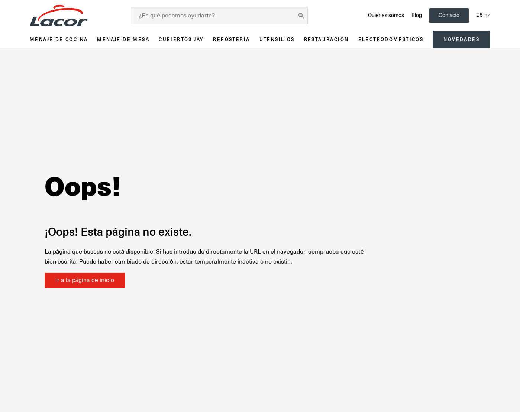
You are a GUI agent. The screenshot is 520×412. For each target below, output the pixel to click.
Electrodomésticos (391, 39)
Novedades (461, 39)
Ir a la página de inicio (84, 280)
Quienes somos (386, 15)
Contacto (449, 15)
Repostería (231, 39)
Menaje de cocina (59, 39)
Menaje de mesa (123, 39)
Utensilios (277, 39)
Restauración (326, 39)
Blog (416, 15)
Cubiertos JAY (181, 39)
